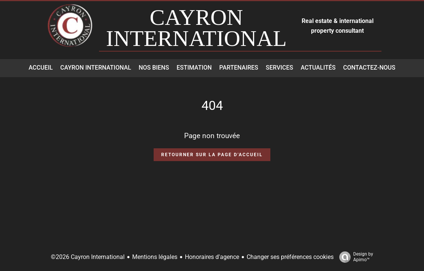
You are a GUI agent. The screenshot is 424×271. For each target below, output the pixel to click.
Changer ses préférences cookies (290, 256)
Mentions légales (154, 256)
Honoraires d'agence (212, 256)
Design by (354, 257)
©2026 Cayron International (88, 256)
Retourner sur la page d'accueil (212, 154)
